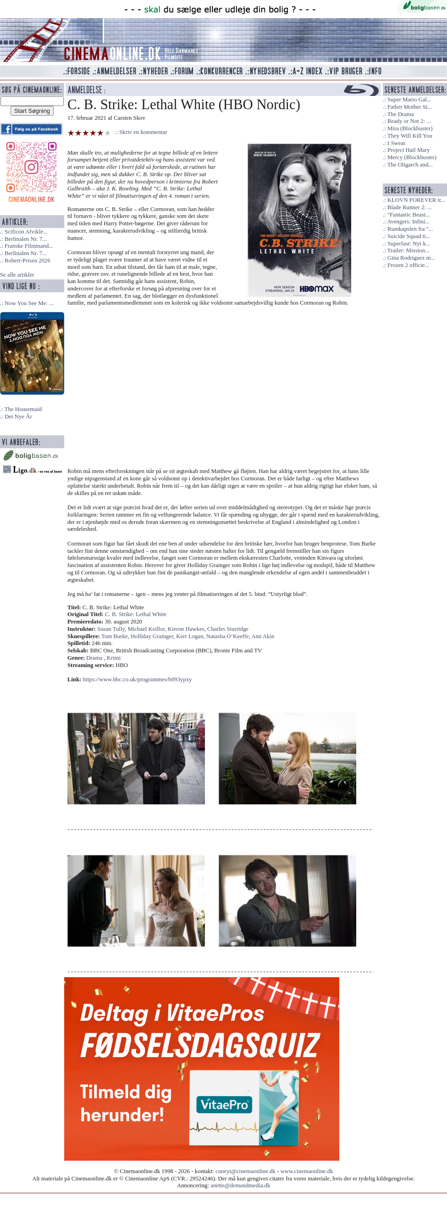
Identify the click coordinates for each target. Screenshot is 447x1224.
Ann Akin (262, 636)
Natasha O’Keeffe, (228, 636)
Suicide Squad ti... (408, 236)
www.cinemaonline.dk (307, 1171)
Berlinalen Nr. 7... (26, 239)
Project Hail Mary (408, 150)
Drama (94, 658)
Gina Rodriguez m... (411, 258)
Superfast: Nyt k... (408, 243)
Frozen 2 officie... (408, 265)
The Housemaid (23, 409)
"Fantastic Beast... (408, 214)
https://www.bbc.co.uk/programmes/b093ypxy (137, 679)
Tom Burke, (116, 636)
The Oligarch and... (410, 164)
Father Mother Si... (409, 107)
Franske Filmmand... (29, 246)
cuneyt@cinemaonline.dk (245, 1171)
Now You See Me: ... (29, 303)
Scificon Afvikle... (26, 231)
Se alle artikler (17, 275)
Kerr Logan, (191, 636)
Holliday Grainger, (153, 636)
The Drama (400, 114)
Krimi (114, 658)
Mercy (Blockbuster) (411, 157)
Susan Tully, (112, 629)
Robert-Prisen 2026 (27, 260)
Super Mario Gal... (409, 99)
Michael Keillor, (147, 629)
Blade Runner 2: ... (409, 207)
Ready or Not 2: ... (409, 121)
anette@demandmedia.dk (240, 1185)
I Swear (396, 143)
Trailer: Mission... (408, 250)
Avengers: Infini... (408, 221)
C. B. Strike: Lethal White (135, 614)
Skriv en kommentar (143, 132)
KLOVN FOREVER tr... (416, 200)
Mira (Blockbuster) (409, 128)
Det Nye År (18, 416)
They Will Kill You (409, 136)
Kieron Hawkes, (187, 629)
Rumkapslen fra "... (410, 229)
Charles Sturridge (227, 629)
